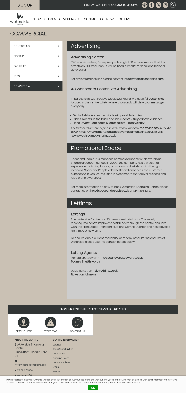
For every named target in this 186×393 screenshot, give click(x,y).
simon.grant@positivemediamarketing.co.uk (125, 131)
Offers (124, 19)
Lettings (57, 344)
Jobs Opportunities (63, 349)
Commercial (36, 86)
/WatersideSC (23, 375)
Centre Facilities (61, 362)
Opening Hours (61, 358)
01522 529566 (24, 370)
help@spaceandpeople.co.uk (109, 190)
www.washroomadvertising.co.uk (94, 135)
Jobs (36, 76)
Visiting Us (72, 19)
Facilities (36, 66)
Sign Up (24, 5)
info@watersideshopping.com (143, 78)
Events (54, 19)
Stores (39, 19)
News (110, 19)
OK (93, 387)
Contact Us (93, 19)
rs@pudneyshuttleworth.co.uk (123, 257)
